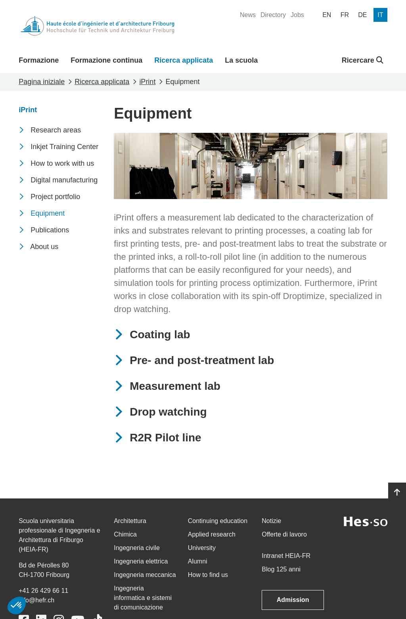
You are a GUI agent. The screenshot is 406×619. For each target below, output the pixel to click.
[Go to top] (397, 492)
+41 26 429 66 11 (43, 590)
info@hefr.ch (36, 600)
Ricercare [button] (362, 60)
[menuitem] (248, 15)
